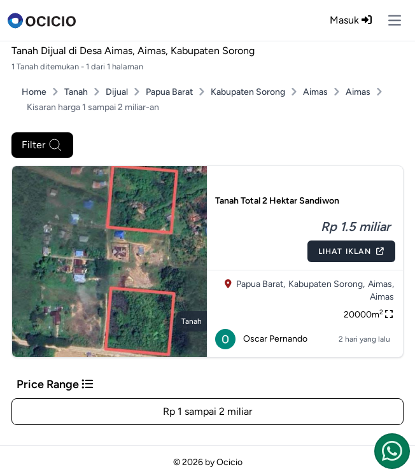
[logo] (42, 20)
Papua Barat (169, 92)
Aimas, (381, 284)
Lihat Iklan (351, 251)
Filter (42, 145)
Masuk (351, 20)
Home (34, 92)
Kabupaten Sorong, (326, 284)
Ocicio (229, 462)
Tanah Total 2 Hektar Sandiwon (277, 200)
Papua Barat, (260, 284)
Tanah (76, 92)
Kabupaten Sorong (248, 92)
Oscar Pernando (261, 339)
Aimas (315, 92)
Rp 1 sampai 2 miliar (207, 411)
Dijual (117, 92)
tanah (191, 321)
